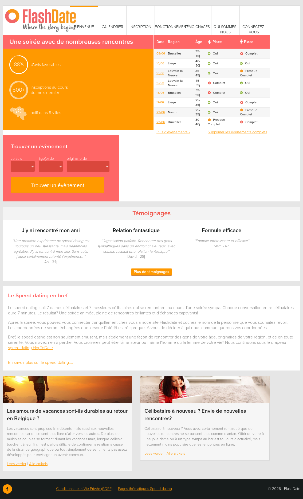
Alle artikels (38, 464)
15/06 (160, 93)
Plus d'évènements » (173, 132)
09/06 (160, 53)
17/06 (160, 102)
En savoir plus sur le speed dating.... (40, 362)
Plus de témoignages (151, 272)
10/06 (160, 63)
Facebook (7, 489)
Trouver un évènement (57, 185)
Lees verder (16, 464)
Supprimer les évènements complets (237, 132)
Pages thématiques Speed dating (145, 488)
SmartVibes (43, 20)
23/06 (160, 112)
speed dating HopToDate (30, 347)
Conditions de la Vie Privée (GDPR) (84, 488)
